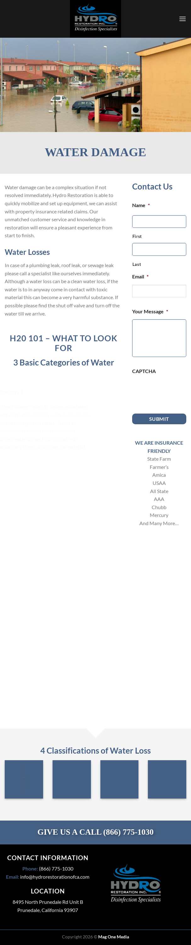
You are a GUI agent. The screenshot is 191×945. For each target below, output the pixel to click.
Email (140, 276)
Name (141, 205)
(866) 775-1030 (128, 832)
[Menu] (182, 18)
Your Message (150, 311)
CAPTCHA (144, 371)
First (137, 236)
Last (136, 264)
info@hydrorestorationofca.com (54, 877)
